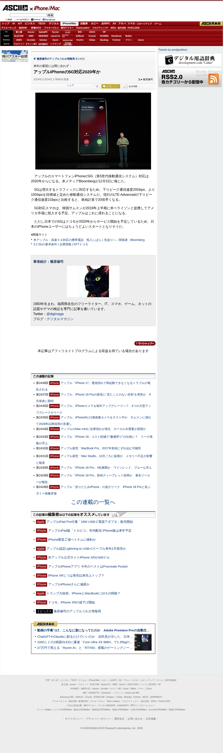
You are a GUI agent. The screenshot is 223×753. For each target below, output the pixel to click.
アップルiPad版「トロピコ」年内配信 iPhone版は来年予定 (90, 530)
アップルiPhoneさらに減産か (69, 584)
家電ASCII (36, 28)
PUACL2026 (134, 28)
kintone (43, 40)
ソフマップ (55, 44)
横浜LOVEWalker (82, 709)
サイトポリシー (74, 718)
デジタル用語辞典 (106, 705)
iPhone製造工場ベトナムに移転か (72, 539)
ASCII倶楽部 (211, 24)
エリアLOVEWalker (63, 709)
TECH (41, 23)
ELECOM (18, 36)
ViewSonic (116, 36)
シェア (70, 85)
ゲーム (157, 23)
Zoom (141, 40)
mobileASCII (123, 705)
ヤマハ (129, 40)
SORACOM (99, 697)
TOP (48, 680)
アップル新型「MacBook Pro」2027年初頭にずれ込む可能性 (101, 448)
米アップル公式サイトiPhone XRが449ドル (79, 557)
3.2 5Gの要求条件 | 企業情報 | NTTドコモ (60, 244)
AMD (31, 36)
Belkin (128, 36)
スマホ (131, 23)
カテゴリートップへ (142, 343)
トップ (5, 23)
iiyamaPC (43, 32)
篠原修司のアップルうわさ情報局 (56, 58)
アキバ (122, 23)
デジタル (54, 23)
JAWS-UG (85, 688)
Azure (55, 40)
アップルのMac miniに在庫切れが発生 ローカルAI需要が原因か (103, 429)
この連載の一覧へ (93, 502)
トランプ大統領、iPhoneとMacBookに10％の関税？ (83, 593)
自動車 (84, 23)
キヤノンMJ (31, 44)
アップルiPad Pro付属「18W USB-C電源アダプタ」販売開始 (89, 521)
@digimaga (55, 314)
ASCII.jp (15, 8)
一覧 (96, 86)
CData (92, 40)
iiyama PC (106, 684)
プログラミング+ (100, 28)
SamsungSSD (65, 35)
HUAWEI (104, 36)
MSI (80, 32)
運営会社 (119, 718)
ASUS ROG (43, 36)
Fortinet (116, 40)
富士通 (19, 32)
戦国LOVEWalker (177, 709)
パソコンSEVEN (68, 31)
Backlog (104, 40)
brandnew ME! (68, 44)
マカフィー (19, 44)
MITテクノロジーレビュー (142, 705)
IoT (20, 23)
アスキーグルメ (51, 28)
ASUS (92, 32)
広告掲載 (151, 718)
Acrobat (31, 40)
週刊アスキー (67, 28)
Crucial (92, 36)
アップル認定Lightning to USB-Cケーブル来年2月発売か (86, 548)
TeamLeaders (83, 28)
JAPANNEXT (43, 44)
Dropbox (80, 40)
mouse (31, 32)
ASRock (80, 36)
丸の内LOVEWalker (158, 709)
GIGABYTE (55, 36)
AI (13, 23)
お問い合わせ (135, 718)
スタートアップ (144, 23)
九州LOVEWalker (139, 709)
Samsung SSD (67, 697)
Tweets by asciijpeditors (172, 49)
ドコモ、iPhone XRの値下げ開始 (71, 602)
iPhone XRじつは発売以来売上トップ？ (76, 575)
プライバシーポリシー (98, 718)
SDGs (113, 28)
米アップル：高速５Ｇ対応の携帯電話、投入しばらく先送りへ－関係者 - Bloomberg (89, 240)
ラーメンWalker (44, 709)
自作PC (105, 23)
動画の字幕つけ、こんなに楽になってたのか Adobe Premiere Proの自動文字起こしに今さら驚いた (109, 630)
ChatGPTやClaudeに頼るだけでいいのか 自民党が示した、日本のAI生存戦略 (93, 636)
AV (114, 23)
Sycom (55, 32)
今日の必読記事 (74, 705)
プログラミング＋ (130, 701)
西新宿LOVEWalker (101, 709)
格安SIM (23, 28)
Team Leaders (113, 701)
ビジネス (30, 23)
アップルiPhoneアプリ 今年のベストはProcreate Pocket (88, 566)
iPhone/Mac (45, 8)
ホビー (94, 23)
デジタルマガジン (60, 319)
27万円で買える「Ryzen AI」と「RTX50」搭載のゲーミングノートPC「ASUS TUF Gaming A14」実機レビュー (116, 647)
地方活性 (122, 28)
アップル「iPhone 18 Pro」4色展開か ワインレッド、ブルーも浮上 (106, 467)
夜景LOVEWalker (120, 709)
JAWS (19, 40)
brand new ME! (132, 693)
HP (104, 32)
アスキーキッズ (8, 28)
